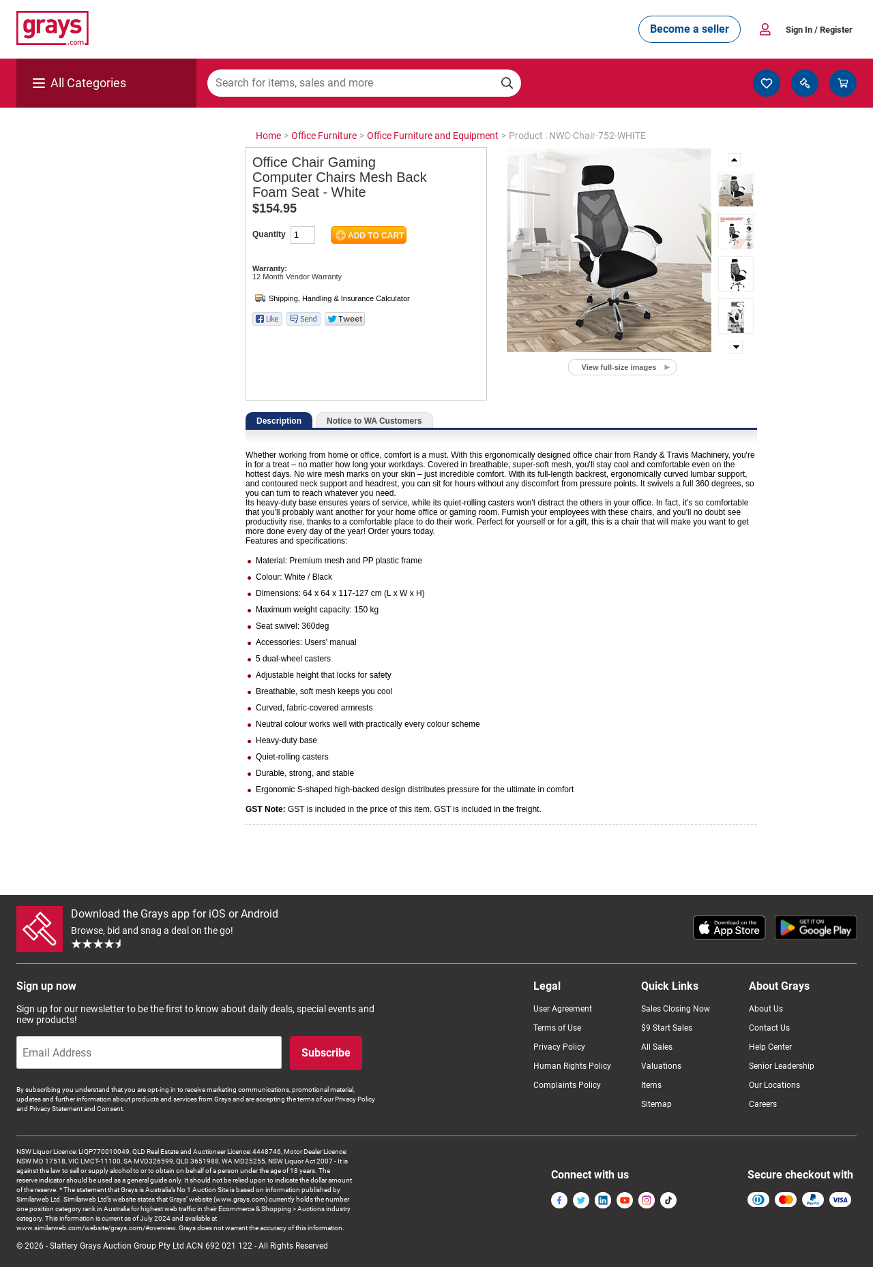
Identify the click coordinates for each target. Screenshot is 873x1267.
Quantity (269, 234)
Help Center (770, 1047)
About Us (766, 1009)
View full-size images (619, 367)
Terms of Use (557, 1028)
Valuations (661, 1066)
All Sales (656, 1047)
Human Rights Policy (572, 1066)
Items (651, 1085)
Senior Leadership (781, 1066)
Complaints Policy (567, 1085)
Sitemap (656, 1104)
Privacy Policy (559, 1047)
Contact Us (769, 1028)
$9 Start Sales (666, 1028)
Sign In (819, 30)
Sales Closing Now (675, 1009)
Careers (763, 1104)
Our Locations (774, 1085)
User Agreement (562, 1009)
